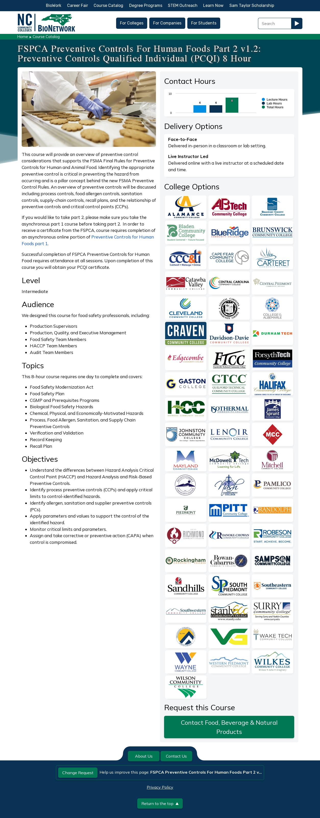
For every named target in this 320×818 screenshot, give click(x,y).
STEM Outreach (183, 5)
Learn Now (213, 5)
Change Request (77, 772)
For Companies (167, 23)
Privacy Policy (160, 787)
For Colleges (131, 23)
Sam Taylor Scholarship (251, 5)
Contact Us (176, 756)
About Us (144, 756)
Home (22, 36)
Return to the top (160, 803)
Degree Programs (145, 5)
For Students (203, 23)
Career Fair (77, 5)
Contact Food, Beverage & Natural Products (229, 727)
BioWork (53, 5)
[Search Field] (274, 23)
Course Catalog (108, 5)
